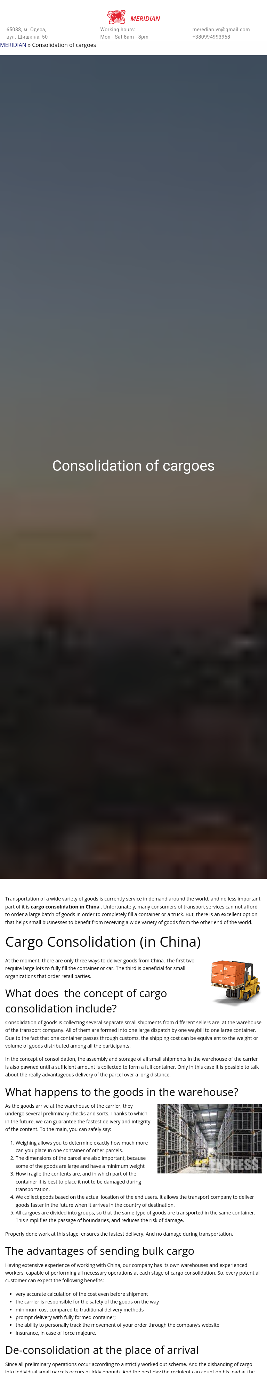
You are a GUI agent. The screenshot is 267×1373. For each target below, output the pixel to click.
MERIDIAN (13, 45)
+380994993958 (211, 37)
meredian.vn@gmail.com (221, 29)
